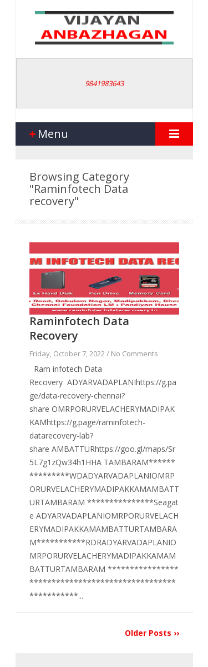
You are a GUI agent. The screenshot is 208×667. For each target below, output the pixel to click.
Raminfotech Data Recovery (79, 328)
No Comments (134, 354)
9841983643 (104, 83)
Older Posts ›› (152, 633)
